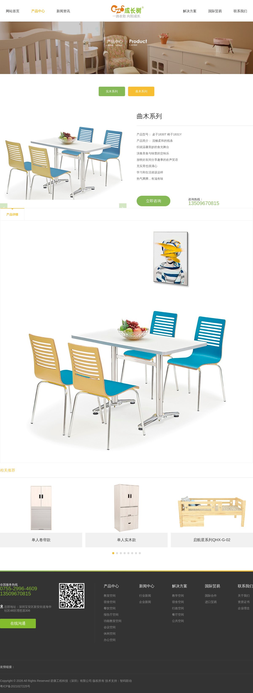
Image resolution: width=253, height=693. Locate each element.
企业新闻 (145, 602)
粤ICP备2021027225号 (15, 686)
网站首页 (12, 11)
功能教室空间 (112, 621)
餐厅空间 (178, 614)
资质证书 (244, 602)
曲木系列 (141, 91)
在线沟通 (18, 623)
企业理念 (244, 608)
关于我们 (244, 595)
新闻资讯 (63, 11)
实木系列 (112, 91)
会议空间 (110, 627)
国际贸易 (215, 11)
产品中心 (38, 11)
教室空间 (110, 595)
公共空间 (178, 621)
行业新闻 (145, 595)
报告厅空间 (111, 614)
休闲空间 (110, 633)
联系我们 (240, 11)
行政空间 (178, 608)
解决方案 (189, 11)
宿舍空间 (110, 602)
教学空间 (178, 595)
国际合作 (211, 595)
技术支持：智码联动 (118, 680)
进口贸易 (211, 602)
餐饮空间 (110, 608)
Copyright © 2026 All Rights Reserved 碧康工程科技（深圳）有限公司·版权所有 (52, 680)
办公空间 (110, 640)
